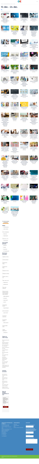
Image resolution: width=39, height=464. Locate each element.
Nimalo (5, 249)
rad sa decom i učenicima (4, 321)
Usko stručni (5, 245)
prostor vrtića (5, 317)
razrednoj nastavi (5, 264)
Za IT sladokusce (6, 255)
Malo (4, 251)
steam (4, 306)
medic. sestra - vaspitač (4, 292)
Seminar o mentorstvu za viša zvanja (4, 379)
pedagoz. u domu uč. (5, 281)
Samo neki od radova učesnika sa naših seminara (5, 367)
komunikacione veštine (4, 325)
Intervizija (5, 302)
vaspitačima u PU (5, 261)
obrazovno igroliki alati (4, 330)
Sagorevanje (5, 304)
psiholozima (5, 288)
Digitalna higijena (6, 300)
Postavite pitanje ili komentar (30, 443)
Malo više (5, 253)
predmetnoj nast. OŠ (4, 268)
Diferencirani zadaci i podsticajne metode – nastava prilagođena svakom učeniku (5, 297)
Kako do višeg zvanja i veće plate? (5, 392)
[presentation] (31, 453)
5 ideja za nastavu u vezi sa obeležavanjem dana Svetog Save (5, 370)
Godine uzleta (5, 233)
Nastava (5, 238)
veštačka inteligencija (4, 334)
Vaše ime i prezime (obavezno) (30, 430)
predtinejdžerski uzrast (4, 310)
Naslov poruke (28, 440)
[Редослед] (34, 11)
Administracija (5, 231)
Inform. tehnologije (5, 236)
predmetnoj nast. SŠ (4, 272)
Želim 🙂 (5, 412)
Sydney (3, 462)
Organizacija (5, 240)
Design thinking (6, 312)
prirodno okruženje (5, 315)
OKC (2, 378)
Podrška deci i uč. (5, 243)
